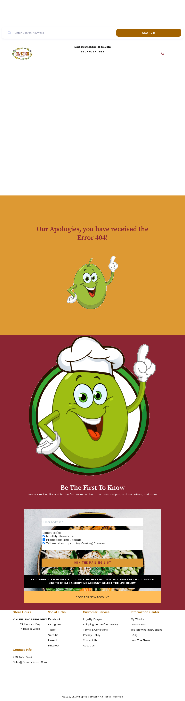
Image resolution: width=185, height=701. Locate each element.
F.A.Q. (134, 634)
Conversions (138, 624)
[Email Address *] (92, 522)
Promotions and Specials (62, 540)
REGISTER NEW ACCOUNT (92, 597)
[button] (92, 62)
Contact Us (90, 640)
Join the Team (140, 640)
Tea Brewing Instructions (146, 629)
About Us (89, 645)
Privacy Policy (91, 634)
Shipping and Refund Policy (100, 624)
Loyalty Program (93, 619)
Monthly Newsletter (59, 536)
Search (164, 33)
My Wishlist (138, 619)
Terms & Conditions (95, 629)
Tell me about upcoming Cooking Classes (74, 543)
